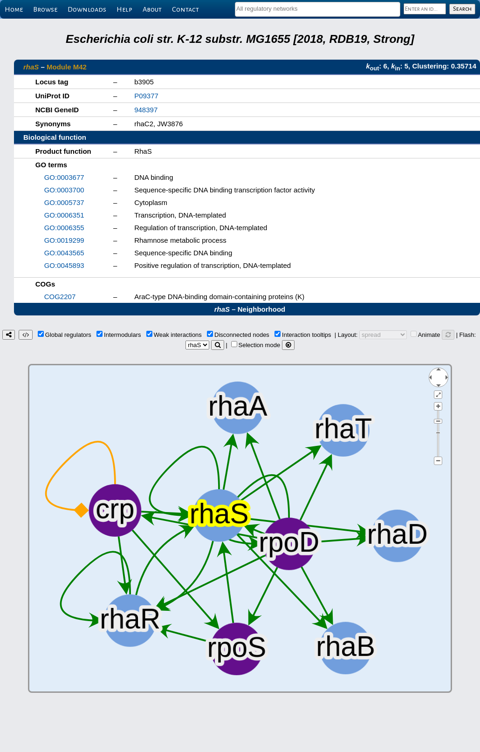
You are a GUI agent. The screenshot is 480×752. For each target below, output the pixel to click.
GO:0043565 (64, 253)
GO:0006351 (64, 215)
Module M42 (67, 67)
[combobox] (317, 9)
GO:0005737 (64, 202)
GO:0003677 (64, 177)
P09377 (146, 96)
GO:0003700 (64, 190)
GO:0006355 (64, 228)
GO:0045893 (64, 265)
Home (14, 9)
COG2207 (60, 297)
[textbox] (317, 9)
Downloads (87, 9)
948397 (146, 110)
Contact (185, 9)
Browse (45, 9)
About (152, 9)
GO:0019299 (64, 240)
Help (124, 9)
